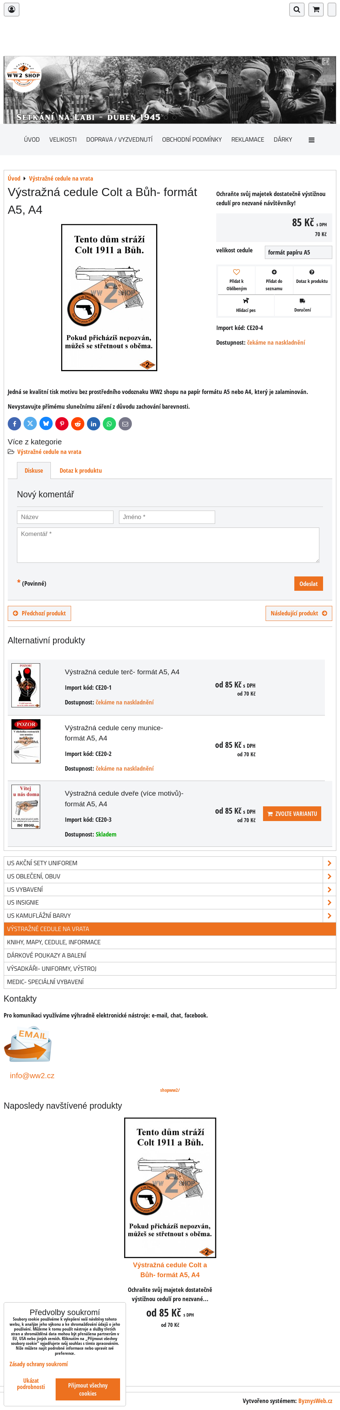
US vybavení (171, 889)
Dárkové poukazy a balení (46, 955)
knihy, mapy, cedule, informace (54, 941)
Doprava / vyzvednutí (119, 139)
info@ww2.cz (32, 1075)
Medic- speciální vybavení (45, 981)
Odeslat (308, 583)
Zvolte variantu (292, 814)
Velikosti (63, 139)
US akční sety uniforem (171, 863)
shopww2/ (170, 1090)
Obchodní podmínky (192, 139)
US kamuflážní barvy (171, 915)
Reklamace (247, 139)
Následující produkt (299, 613)
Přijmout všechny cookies (88, 1389)
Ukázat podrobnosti (31, 1384)
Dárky (283, 139)
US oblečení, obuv (171, 876)
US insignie (171, 902)
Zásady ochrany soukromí (39, 1364)
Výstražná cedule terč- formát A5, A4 (122, 672)
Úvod (32, 139)
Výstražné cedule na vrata (49, 451)
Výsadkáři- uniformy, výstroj (52, 968)
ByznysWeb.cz (315, 1400)
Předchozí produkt (39, 613)
